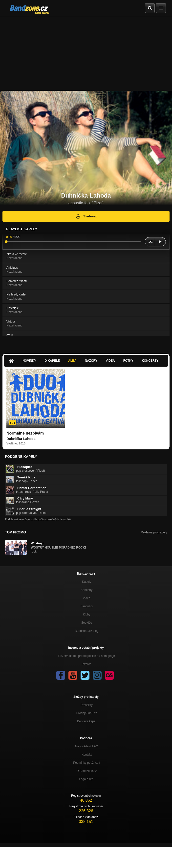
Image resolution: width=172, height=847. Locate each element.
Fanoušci (87, 606)
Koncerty (150, 360)
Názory (91, 360)
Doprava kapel (86, 721)
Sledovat (86, 216)
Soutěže (86, 622)
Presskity (87, 705)
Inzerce (86, 664)
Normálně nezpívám (25, 433)
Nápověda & (86, 746)
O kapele (52, 360)
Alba (72, 360)
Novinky (29, 360)
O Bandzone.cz (86, 771)
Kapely (86, 582)
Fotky (128, 360)
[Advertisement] (86, 53)
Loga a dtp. (86, 779)
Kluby (86, 614)
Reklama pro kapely (154, 532)
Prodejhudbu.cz (86, 713)
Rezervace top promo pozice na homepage (86, 656)
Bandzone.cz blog (86, 631)
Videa (110, 360)
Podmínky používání (86, 762)
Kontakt (87, 754)
